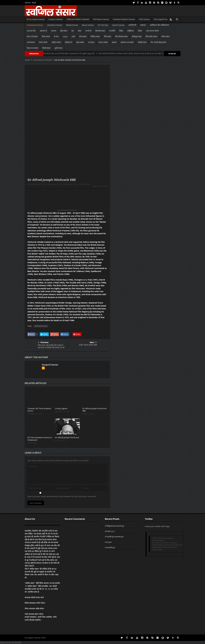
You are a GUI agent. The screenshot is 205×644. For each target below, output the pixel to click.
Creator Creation (56, 19)
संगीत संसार (165, 36)
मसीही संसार (142, 42)
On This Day (103, 25)
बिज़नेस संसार (100, 31)
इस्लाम (114, 42)
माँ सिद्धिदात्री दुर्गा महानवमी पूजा (114, 526)
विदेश (121, 31)
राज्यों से (88, 31)
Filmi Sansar (144, 19)
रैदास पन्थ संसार (32, 48)
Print (96, 186)
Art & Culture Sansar (35, 19)
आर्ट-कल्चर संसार (152, 31)
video (65, 36)
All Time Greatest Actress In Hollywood (39, 438)
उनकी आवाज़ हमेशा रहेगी (88, 345)
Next (93, 342)
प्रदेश (79, 31)
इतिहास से (68, 42)
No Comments (85, 184)
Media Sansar (72, 25)
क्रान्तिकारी (132, 25)
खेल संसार (63, 31)
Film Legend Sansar (162, 19)
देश (72, 31)
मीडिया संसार (95, 36)
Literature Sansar (54, 25)
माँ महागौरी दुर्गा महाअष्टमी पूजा (114, 537)
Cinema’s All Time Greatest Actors (39, 409)
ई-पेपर (56, 36)
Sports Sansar (118, 25)
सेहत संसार (80, 42)
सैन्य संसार (83, 36)
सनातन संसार (103, 42)
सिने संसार (107, 36)
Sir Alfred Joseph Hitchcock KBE (94, 409)
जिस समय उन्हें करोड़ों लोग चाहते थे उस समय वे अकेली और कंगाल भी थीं (51, 346)
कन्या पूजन (108, 542)
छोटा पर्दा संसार (32, 36)
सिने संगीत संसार (151, 36)
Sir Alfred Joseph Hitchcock (67, 437)
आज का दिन (31, 31)
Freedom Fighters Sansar (124, 19)
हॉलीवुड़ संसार (137, 36)
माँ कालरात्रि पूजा (110, 547)
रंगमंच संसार (43, 42)
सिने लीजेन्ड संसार (121, 36)
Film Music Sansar (101, 19)
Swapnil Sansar (41, 184)
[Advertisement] (67, 200)
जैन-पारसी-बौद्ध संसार (158, 42)
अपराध (53, 31)
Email (104, 186)
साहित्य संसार (56, 42)
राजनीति (112, 31)
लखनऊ (143, 25)
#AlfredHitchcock (41, 326)
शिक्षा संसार (46, 36)
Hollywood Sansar (35, 25)
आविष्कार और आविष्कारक (159, 25)
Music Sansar (88, 25)
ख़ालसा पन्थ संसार (127, 42)
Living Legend (61, 408)
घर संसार (91, 42)
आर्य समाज (31, 42)
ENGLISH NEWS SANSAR (78, 19)
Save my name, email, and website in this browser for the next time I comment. (61, 496)
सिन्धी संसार (46, 48)
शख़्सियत (130, 31)
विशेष (140, 31)
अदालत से (43, 31)
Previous (43, 342)
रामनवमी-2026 (109, 531)
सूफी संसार (58, 48)
